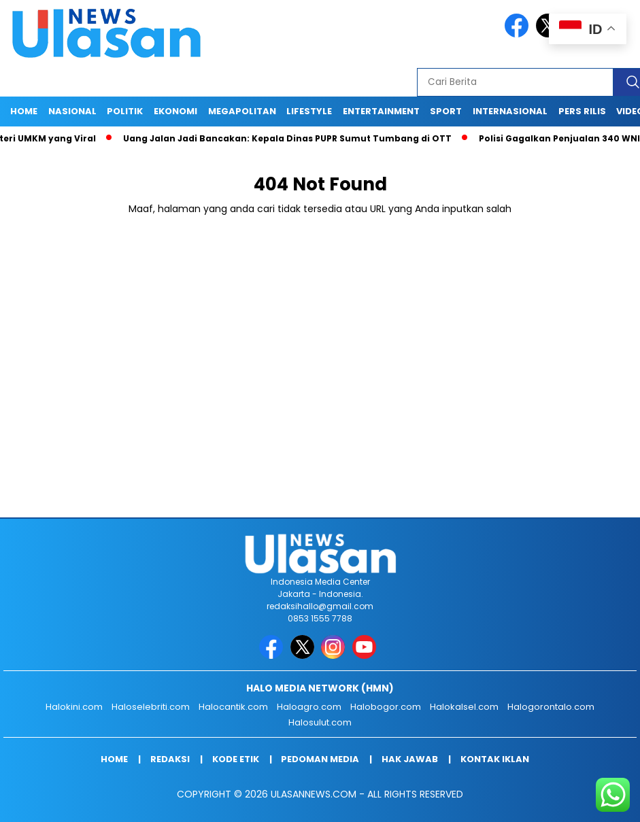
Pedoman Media (320, 759)
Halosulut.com (320, 722)
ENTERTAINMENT (381, 111)
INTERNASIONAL (510, 111)
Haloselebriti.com (151, 706)
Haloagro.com (309, 706)
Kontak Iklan (494, 759)
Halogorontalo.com (550, 706)
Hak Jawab (410, 759)
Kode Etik (235, 759)
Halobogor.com (385, 706)
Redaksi (170, 759)
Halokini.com (74, 706)
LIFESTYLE (309, 111)
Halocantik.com (233, 706)
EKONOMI (175, 111)
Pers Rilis (582, 111)
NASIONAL (72, 111)
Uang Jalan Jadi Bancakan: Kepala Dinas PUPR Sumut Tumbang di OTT (291, 138)
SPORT (446, 111)
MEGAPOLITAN (242, 111)
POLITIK (125, 111)
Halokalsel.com (464, 706)
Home (23, 111)
